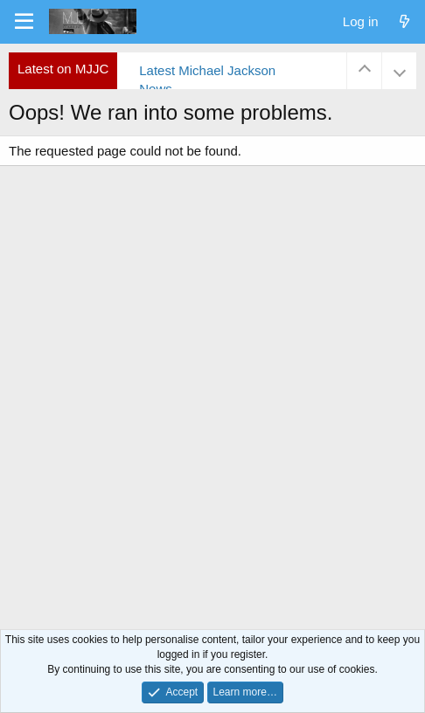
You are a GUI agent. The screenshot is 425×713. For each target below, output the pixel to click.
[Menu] (24, 22)
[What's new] (404, 21)
